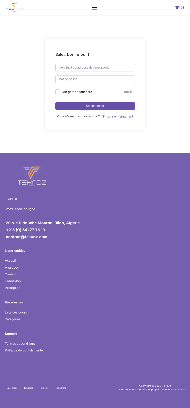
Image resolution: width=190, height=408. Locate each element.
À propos (12, 267)
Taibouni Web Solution (173, 389)
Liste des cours (16, 312)
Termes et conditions (20, 343)
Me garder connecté (77, 92)
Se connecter (95, 105)
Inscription (12, 288)
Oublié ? (129, 92)
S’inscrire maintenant (117, 116)
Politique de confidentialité (24, 350)
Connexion (13, 281)
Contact (10, 274)
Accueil (10, 260)
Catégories (12, 319)
